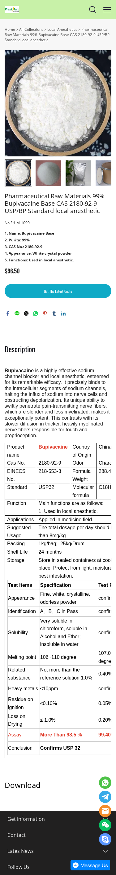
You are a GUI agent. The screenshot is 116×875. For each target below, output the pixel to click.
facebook (8, 313)
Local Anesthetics (62, 29)
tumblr (54, 313)
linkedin (63, 313)
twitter (26, 313)
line (17, 313)
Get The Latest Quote (58, 291)
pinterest (45, 313)
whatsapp (35, 313)
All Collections (31, 29)
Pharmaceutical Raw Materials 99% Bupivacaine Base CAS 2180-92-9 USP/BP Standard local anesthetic (57, 34)
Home (10, 29)
